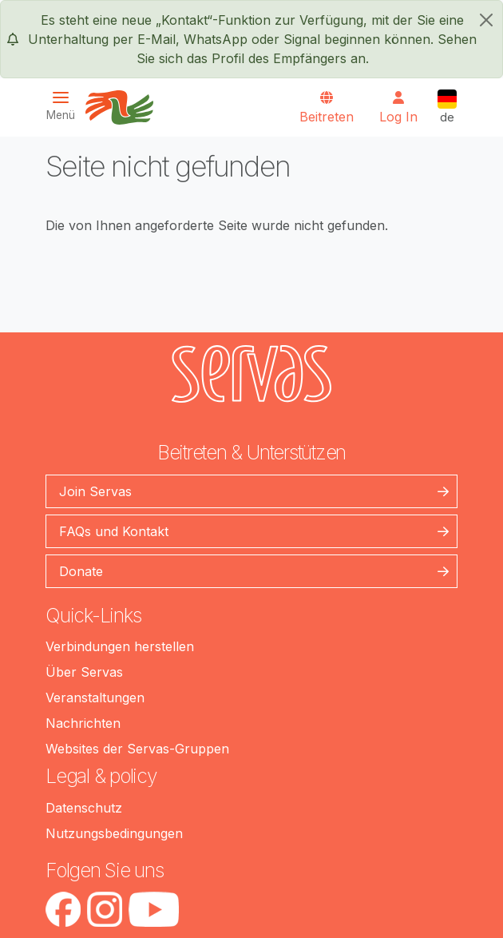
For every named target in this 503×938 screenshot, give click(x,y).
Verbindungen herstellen (120, 646)
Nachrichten (83, 723)
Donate (81, 571)
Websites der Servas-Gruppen (137, 749)
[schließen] (486, 20)
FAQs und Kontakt (113, 531)
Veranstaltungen (95, 697)
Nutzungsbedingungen (114, 833)
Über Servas (84, 672)
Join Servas (95, 491)
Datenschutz (84, 808)
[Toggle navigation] (65, 105)
